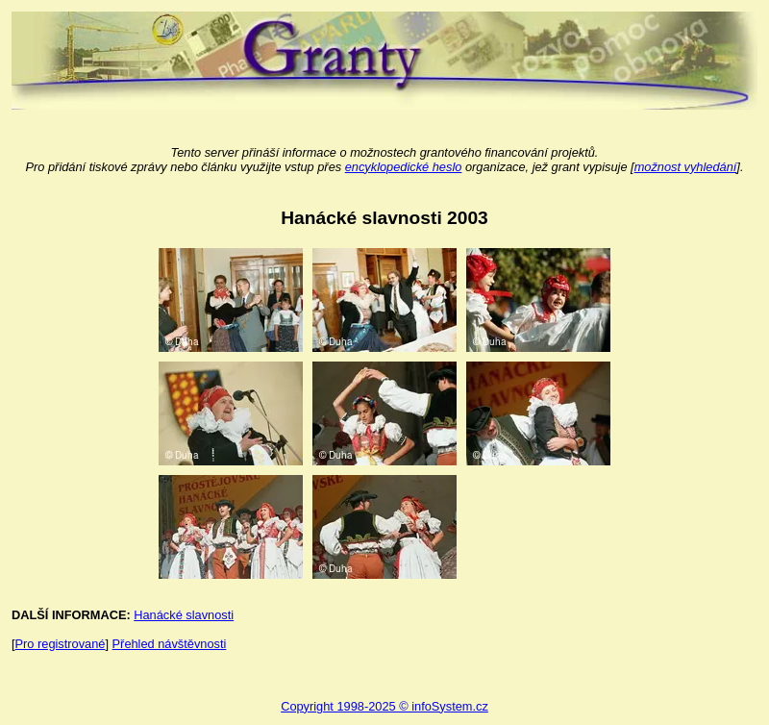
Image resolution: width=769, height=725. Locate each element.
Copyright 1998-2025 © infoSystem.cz (384, 706)
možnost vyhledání (685, 167)
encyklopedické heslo (403, 167)
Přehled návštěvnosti (169, 644)
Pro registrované (60, 644)
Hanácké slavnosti (184, 615)
